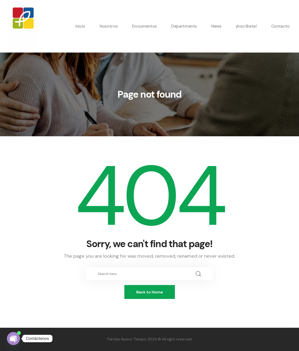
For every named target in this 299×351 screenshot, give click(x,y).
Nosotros (109, 26)
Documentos (144, 26)
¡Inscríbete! (246, 26)
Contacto (280, 26)
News (216, 26)
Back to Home (149, 292)
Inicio (80, 26)
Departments (184, 26)
